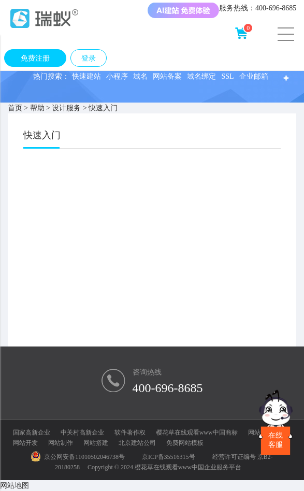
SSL (227, 76)
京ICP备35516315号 (168, 456)
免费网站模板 (185, 442)
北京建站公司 (137, 442)
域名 (140, 76)
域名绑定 (201, 76)
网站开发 (25, 442)
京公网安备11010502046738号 (78, 456)
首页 (15, 108)
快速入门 (103, 108)
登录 (88, 58)
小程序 (117, 76)
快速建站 (86, 76)
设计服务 (66, 108)
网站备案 (167, 76)
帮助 (37, 108)
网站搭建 (95, 442)
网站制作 (60, 442)
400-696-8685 (168, 388)
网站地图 (14, 485)
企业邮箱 (253, 76)
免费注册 (35, 58)
